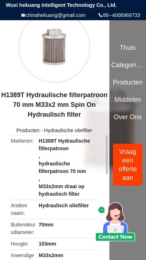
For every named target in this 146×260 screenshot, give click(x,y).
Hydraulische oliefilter (68, 130)
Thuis (127, 47)
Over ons (128, 117)
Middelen (127, 99)
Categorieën (127, 65)
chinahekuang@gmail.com (55, 15)
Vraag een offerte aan (127, 164)
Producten (27, 130)
